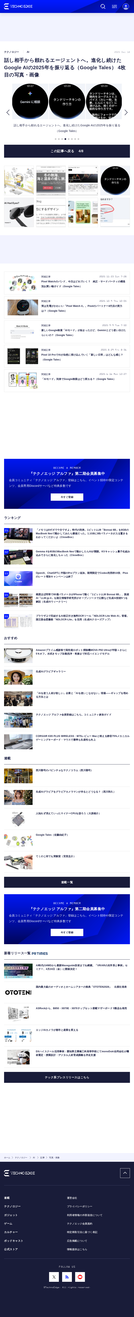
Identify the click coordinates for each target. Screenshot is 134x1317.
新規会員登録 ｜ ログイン (126, 6)
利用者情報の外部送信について (85, 1215)
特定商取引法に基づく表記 (82, 1232)
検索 (103, 6)
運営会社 (72, 1198)
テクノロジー (12, 1206)
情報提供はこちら (77, 1249)
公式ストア (11, 1249)
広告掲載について (77, 1240)
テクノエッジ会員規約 (79, 1223)
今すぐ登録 (67, 497)
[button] (8, 112)
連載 (7, 1198)
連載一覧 (67, 882)
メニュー (114, 6)
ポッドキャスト (13, 1240)
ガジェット (11, 1215)
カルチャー (11, 1232)
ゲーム (8, 1223)
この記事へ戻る (67, 151)
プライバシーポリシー (79, 1206)
